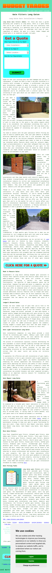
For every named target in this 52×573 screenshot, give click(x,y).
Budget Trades (8, 564)
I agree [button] (31, 556)
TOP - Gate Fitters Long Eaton (13, 519)
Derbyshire (6, 512)
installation (7, 109)
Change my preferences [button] (31, 565)
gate (36, 81)
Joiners (46, 522)
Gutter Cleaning (24, 522)
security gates (13, 488)
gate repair (26, 404)
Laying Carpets (37, 522)
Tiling (14, 522)
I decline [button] (31, 561)
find (8, 434)
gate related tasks (28, 510)
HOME (28, 10)
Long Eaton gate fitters (31, 469)
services (6, 260)
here (25, 462)
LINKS (32, 10)
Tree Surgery (8, 524)
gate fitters (23, 256)
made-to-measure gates (35, 282)
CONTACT (41, 10)
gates (39, 418)
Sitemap (4, 547)
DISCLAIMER (46, 10)
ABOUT (36, 10)
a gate (17, 25)
